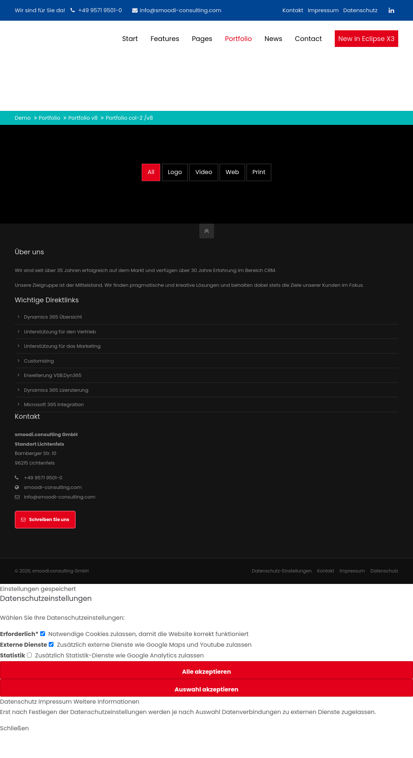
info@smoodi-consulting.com (176, 10)
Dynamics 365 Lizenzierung (56, 390)
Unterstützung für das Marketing (62, 346)
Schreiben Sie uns (45, 519)
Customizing (39, 360)
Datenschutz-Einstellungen (282, 571)
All (151, 172)
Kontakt (292, 10)
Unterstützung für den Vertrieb (60, 331)
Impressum (323, 10)
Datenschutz (360, 10)
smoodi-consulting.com (53, 487)
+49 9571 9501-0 (100, 10)
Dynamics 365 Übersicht (53, 316)
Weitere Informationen (106, 701)
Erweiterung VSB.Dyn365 (53, 375)
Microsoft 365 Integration (54, 404)
